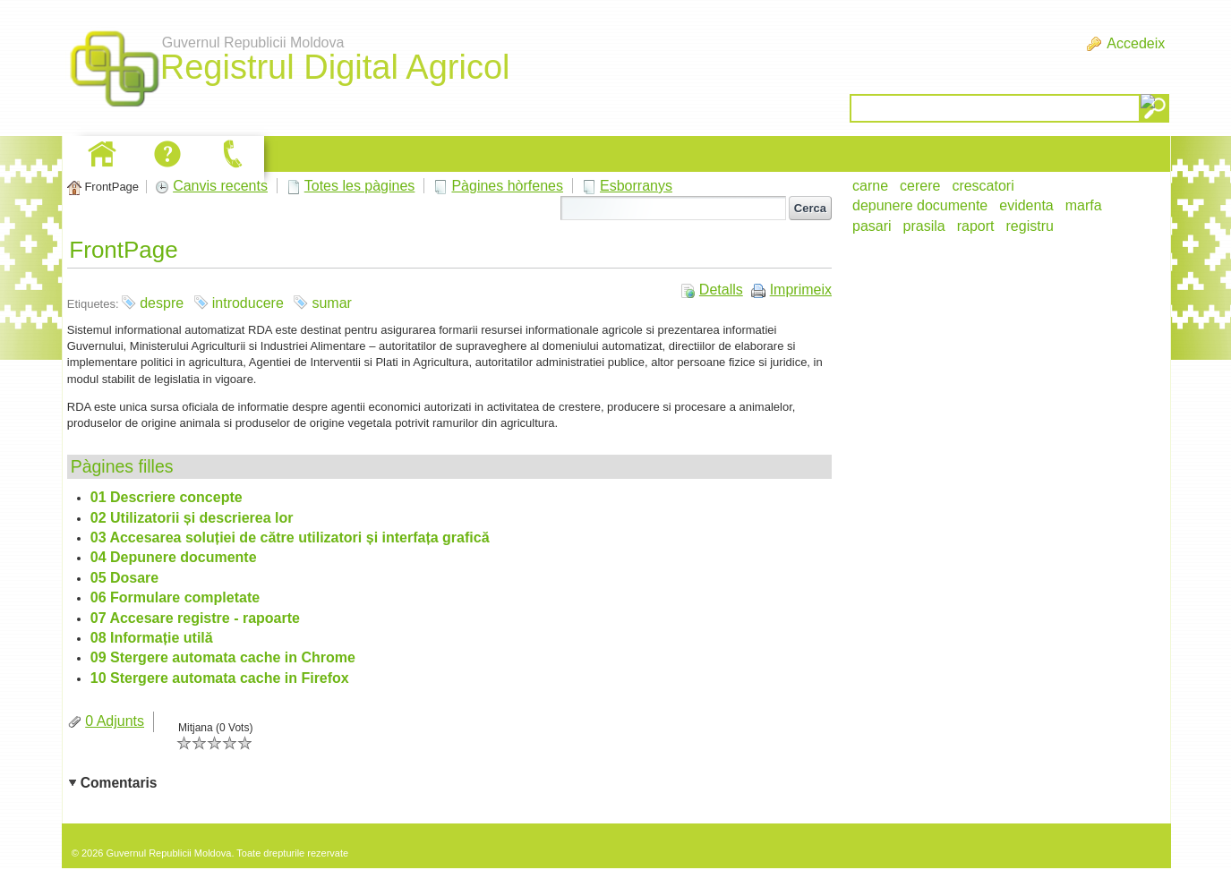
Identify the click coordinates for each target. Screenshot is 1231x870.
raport (976, 226)
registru (1030, 226)
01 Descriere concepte (166, 497)
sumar (331, 303)
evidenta (1026, 205)
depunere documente (919, 205)
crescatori (982, 185)
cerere (920, 185)
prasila (924, 226)
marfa (1083, 205)
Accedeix (1136, 43)
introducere (248, 303)
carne (870, 185)
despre (162, 303)
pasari (872, 226)
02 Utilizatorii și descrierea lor (192, 517)
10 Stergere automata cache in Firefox (219, 678)
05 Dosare (124, 577)
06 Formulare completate (175, 597)
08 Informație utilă (151, 637)
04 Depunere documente (173, 557)
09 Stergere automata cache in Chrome (222, 657)
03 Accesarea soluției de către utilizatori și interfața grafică (290, 537)
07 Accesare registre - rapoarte (195, 618)
